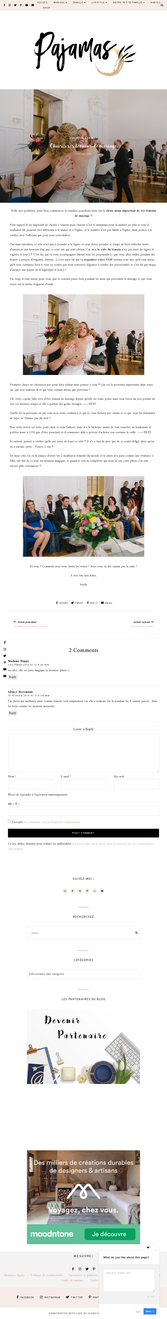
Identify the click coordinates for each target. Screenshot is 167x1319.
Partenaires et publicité (86, 1275)
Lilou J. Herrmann (20, 691)
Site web (119, 776)
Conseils (76, 138)
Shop (46, 8)
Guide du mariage (75, 1280)
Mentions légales (17, 1275)
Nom (12, 776)
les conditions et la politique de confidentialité (52, 822)
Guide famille (98, 1280)
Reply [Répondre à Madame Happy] (12, 677)
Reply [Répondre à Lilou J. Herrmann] (12, 712)
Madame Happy (18, 660)
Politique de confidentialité (50, 1275)
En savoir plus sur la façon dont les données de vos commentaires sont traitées (81, 846)
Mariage (91, 138)
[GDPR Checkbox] (9, 821)
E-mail (66, 776)
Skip (138, 1311)
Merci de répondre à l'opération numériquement (37, 794)
